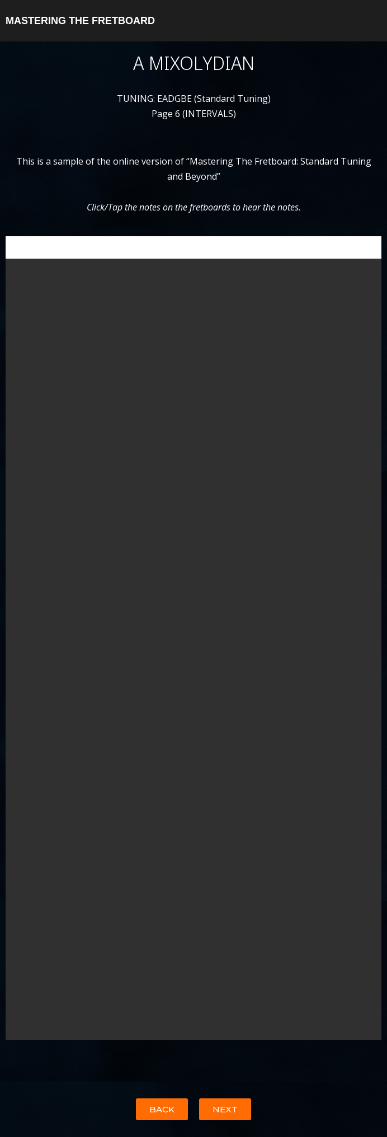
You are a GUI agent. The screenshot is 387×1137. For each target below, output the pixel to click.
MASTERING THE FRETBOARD (80, 20)
